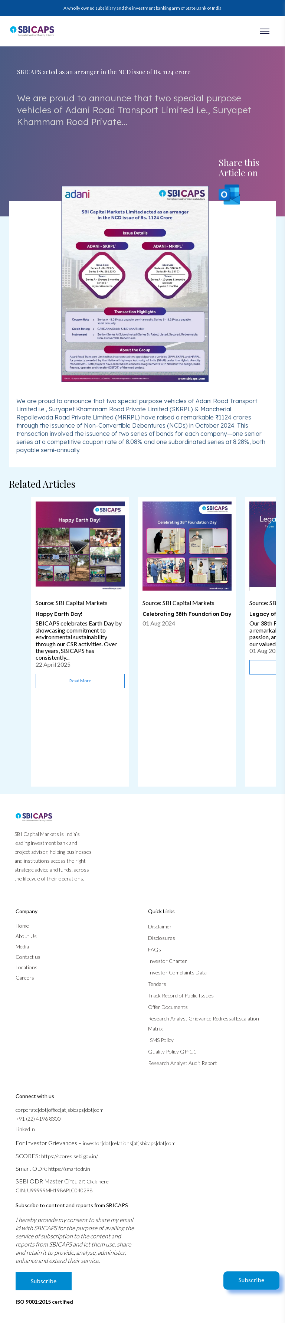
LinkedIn (25, 1129)
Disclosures (161, 938)
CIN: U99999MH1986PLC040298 (54, 1190)
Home (22, 925)
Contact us (28, 957)
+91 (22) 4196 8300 (38, 1118)
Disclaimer (160, 926)
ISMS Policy (161, 1040)
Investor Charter (167, 961)
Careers (25, 977)
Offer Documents (168, 1007)
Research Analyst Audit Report (182, 1063)
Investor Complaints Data (177, 972)
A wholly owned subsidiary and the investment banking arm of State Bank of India (142, 8)
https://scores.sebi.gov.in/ (69, 1156)
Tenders (157, 984)
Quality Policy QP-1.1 (172, 1051)
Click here (97, 1181)
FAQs (154, 949)
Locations (26, 967)
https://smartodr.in (69, 1169)
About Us (26, 936)
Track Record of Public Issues (181, 995)
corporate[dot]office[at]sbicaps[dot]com (60, 1110)
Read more (80, 680)
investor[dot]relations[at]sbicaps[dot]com (129, 1143)
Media (22, 946)
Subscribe (251, 1279)
